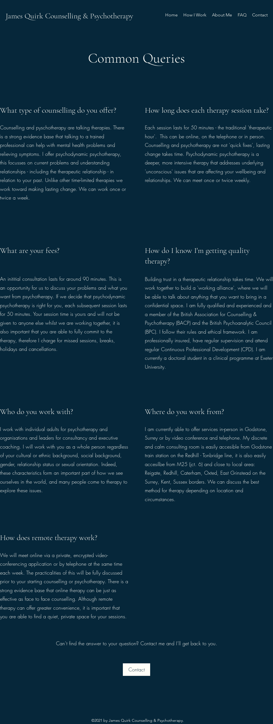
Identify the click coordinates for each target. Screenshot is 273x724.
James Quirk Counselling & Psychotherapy (69, 16)
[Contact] (136, 669)
